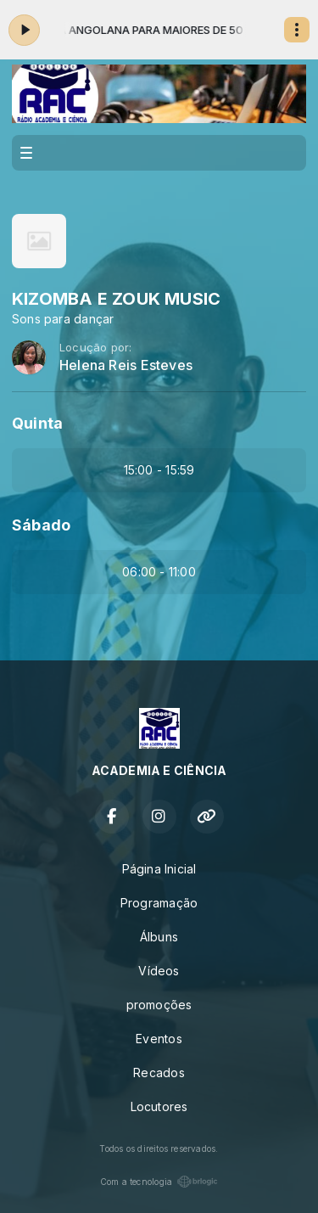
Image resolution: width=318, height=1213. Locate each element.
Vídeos (158, 970)
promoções (159, 1004)
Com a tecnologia (159, 1182)
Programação (159, 903)
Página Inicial (159, 869)
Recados (158, 1072)
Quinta (37, 423)
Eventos (158, 1038)
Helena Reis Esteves (125, 365)
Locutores (159, 1106)
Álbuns (159, 936)
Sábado (41, 525)
